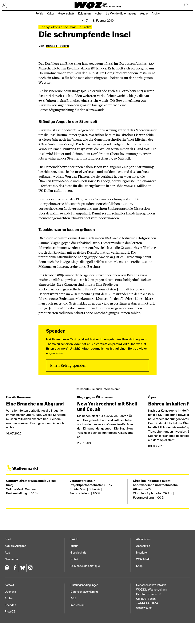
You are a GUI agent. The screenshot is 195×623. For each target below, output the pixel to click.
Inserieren (142, 552)
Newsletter (11, 559)
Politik (39, 13)
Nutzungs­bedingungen (84, 585)
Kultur (50, 13)
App (7, 552)
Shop (139, 566)
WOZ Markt (143, 559)
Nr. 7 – (98, 20)
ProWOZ (10, 611)
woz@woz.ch (144, 607)
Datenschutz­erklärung (84, 591)
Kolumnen (84, 13)
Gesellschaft (66, 13)
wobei (98, 13)
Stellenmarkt (25, 468)
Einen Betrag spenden (68, 365)
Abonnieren (143, 539)
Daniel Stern (57, 46)
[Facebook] (15, 568)
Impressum (77, 605)
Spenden (10, 605)
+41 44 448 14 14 (147, 603)
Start (8, 539)
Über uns (10, 591)
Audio (144, 13)
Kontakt (9, 585)
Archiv (156, 13)
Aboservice (143, 546)
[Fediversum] (8, 568)
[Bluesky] (22, 568)
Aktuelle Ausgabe (15, 546)
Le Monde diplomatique (121, 13)
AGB (73, 598)
